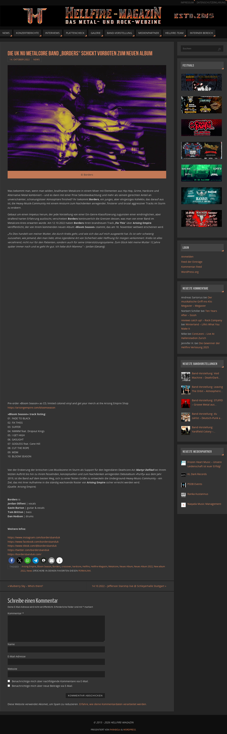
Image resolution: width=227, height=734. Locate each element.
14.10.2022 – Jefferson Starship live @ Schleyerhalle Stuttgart (129, 586)
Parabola (115, 729)
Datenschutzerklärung (211, 2)
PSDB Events (194, 484)
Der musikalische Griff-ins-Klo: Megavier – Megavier (196, 302)
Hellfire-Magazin (99, 566)
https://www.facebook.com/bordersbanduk (33, 541)
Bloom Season (44, 566)
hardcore (76, 566)
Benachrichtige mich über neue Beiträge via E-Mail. (42, 686)
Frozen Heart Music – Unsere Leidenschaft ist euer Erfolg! (204, 464)
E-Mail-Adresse (17, 656)
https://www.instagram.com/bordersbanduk (34, 537)
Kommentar (16, 613)
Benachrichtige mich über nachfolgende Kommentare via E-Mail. (50, 681)
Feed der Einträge (191, 261)
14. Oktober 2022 (20, 59)
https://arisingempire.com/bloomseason (31, 407)
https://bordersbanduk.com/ (24, 554)
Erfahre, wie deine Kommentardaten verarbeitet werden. (113, 704)
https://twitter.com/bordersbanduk (28, 550)
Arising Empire (29, 566)
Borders (56, 566)
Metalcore (113, 566)
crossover (66, 566)
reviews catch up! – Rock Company (201, 320)
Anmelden (187, 256)
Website (12, 668)
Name (11, 644)
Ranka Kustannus (197, 494)
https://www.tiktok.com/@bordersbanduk (32, 545)
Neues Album (126, 566)
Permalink (84, 570)
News (36, 59)
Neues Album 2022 (143, 566)
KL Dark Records (197, 474)
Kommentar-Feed (191, 266)
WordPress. (129, 729)
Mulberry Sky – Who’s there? (25, 586)
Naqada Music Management (204, 504)
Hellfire (86, 566)
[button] (12, 560)
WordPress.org (190, 272)
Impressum (187, 2)
